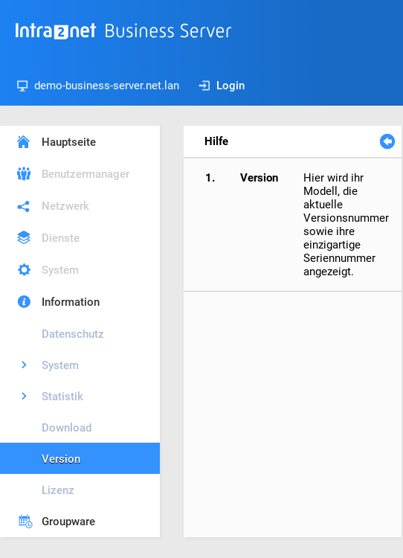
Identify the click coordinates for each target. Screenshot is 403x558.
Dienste (61, 238)
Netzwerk (65, 206)
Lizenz (58, 490)
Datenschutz (73, 334)
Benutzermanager (85, 174)
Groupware (68, 521)
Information (71, 302)
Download (66, 427)
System (60, 270)
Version (61, 459)
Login (222, 85)
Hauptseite (69, 142)
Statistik (62, 396)
